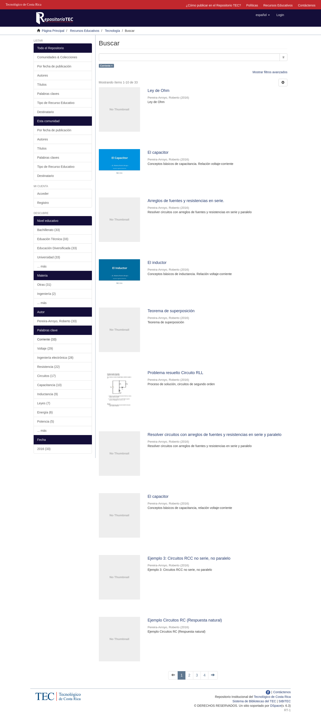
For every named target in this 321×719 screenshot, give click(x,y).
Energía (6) (45, 412)
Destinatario (45, 112)
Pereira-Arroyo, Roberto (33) (57, 321)
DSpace (275, 705)
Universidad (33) (48, 257)
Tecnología (112, 30)
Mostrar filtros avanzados (270, 72)
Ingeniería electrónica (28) (55, 357)
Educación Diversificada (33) (57, 248)
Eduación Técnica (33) (52, 239)
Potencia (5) (45, 421)
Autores (42, 75)
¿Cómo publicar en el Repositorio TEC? (213, 5)
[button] (262, 14)
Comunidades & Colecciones (57, 57)
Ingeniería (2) (46, 294)
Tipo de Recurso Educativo (56, 103)
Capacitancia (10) (49, 385)
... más (42, 266)
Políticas (252, 5)
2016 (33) (44, 449)
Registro (43, 203)
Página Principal (53, 30)
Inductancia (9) (47, 394)
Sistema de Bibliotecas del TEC (254, 701)
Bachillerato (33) (48, 230)
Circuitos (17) (46, 376)
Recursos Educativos (278, 5)
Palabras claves (48, 93)
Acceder (43, 193)
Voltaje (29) (45, 348)
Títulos (42, 84)
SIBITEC (285, 701)
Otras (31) (44, 284)
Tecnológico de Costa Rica (272, 697)
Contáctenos (306, 5)
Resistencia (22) (48, 367)
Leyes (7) (43, 403)
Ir (283, 57)
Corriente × (106, 65)
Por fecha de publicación (54, 66)
